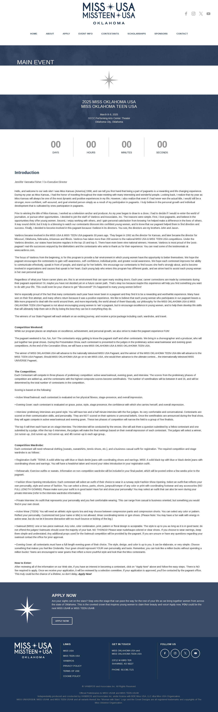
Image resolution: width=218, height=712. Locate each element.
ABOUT (50, 33)
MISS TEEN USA (71, 666)
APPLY (66, 33)
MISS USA (68, 661)
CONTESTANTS (110, 33)
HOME (33, 33)
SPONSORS (161, 33)
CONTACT (182, 33)
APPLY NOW (62, 631)
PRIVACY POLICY (72, 677)
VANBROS (68, 671)
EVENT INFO (86, 33)
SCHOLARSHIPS (137, 33)
